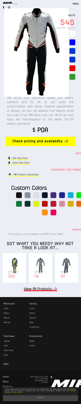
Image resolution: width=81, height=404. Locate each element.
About (6, 382)
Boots (6, 313)
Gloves (7, 318)
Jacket (7, 341)
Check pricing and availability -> (41, 141)
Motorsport (9, 304)
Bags (32, 341)
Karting (33, 304)
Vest (6, 346)
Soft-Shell (8, 350)
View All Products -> (40, 289)
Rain (32, 322)
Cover (32, 346)
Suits (72, 15)
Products (7, 387)
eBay (6, 364)
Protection (34, 327)
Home (6, 377)
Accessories (35, 336)
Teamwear (9, 336)
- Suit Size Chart (18, 158)
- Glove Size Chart (19, 162)
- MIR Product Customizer (24, 174)
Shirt (6, 355)
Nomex (7, 322)
